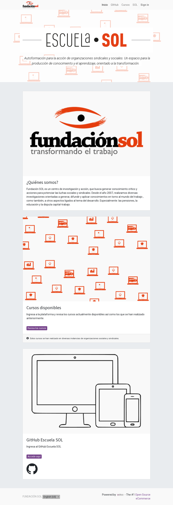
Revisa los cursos (37, 328)
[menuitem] (104, 4)
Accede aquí (34, 456)
